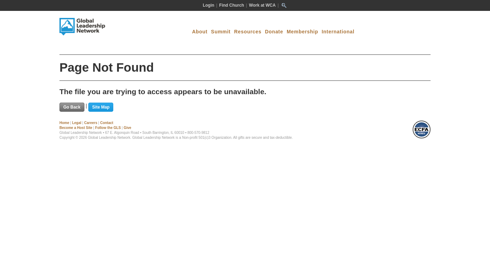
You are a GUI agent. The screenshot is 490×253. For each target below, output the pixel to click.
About (200, 31)
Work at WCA (262, 5)
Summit (221, 31)
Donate (274, 31)
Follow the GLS (108, 128)
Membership (302, 31)
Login (208, 5)
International (338, 31)
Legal (76, 123)
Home (64, 123)
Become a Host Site (75, 128)
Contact (106, 123)
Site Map (100, 107)
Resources (247, 31)
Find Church (231, 5)
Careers (90, 123)
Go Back (72, 107)
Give (127, 128)
